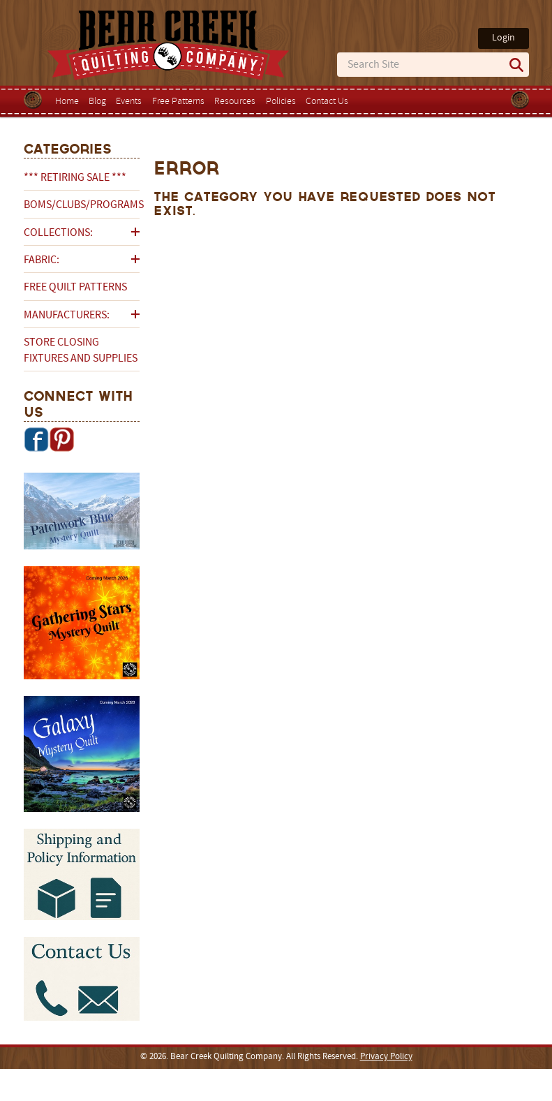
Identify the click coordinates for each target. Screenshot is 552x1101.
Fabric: (41, 260)
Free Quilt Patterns (75, 287)
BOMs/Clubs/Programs (82, 205)
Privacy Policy (386, 1057)
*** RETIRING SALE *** (75, 178)
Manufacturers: (67, 315)
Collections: (58, 233)
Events (129, 101)
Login (503, 38)
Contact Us (327, 101)
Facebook (36, 439)
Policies (281, 101)
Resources (234, 101)
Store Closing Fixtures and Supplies (80, 350)
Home (67, 101)
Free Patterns (178, 101)
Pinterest (61, 439)
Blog (97, 101)
